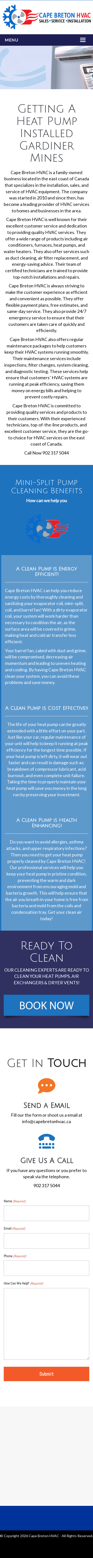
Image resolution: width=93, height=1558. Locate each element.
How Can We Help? (23, 1283)
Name (15, 1201)
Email (14, 1228)
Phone (15, 1256)
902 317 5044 (46, 1185)
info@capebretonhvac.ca (46, 1121)
